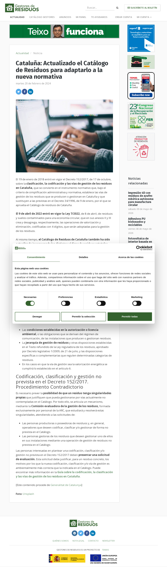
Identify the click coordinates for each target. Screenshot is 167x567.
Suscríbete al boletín (142, 7)
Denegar (37, 316)
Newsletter (108, 540)
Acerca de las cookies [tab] (130, 257)
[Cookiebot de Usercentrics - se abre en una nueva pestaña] (138, 248)
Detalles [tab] (83, 257)
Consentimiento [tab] (36, 257)
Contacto (93, 540)
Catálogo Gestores (42, 17)
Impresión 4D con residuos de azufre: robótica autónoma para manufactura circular (140, 199)
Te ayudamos (99, 17)
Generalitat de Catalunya (66, 485)
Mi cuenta (144, 17)
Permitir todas (130, 316)
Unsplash (28, 494)
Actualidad (17, 17)
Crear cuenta (123, 17)
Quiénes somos (60, 540)
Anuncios (65, 17)
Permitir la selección (83, 316)
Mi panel (81, 17)
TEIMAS (105, 549)
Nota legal (78, 540)
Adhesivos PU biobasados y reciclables (136, 222)
